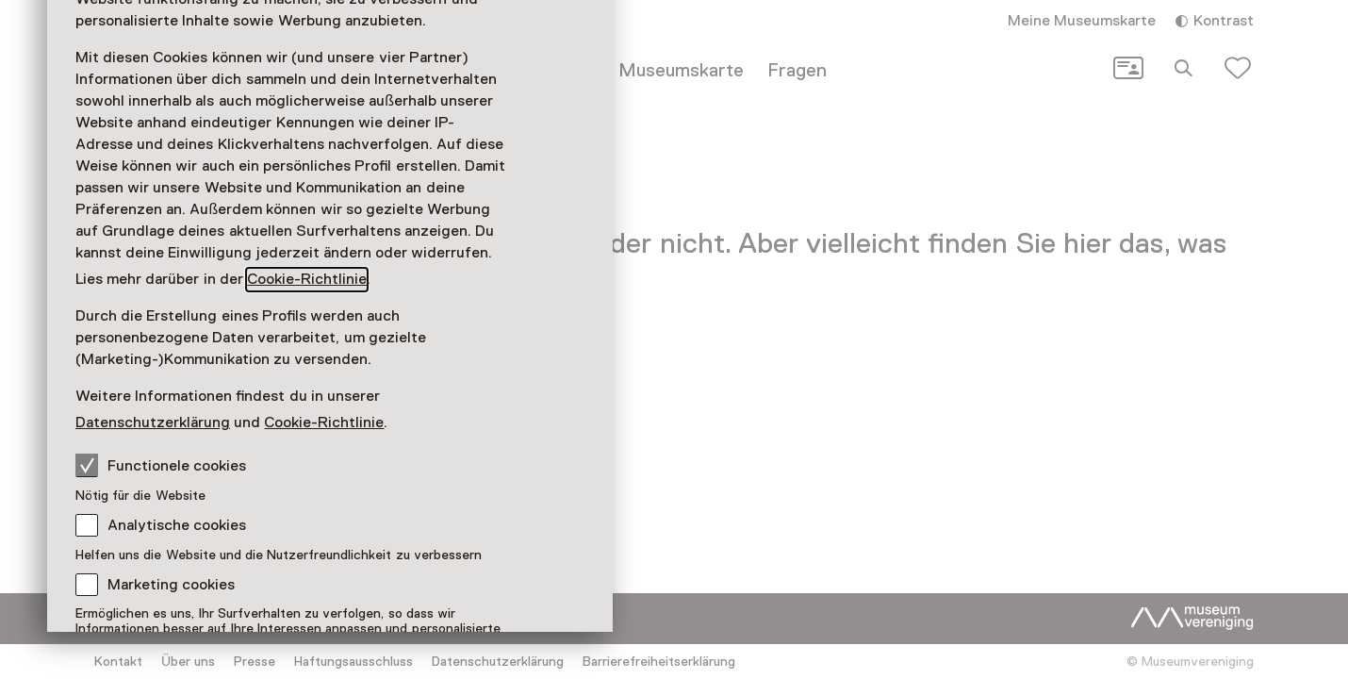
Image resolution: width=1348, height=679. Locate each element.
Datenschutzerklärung (152, 422)
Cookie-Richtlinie (307, 279)
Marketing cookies (171, 584)
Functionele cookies (160, 465)
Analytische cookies (176, 525)
